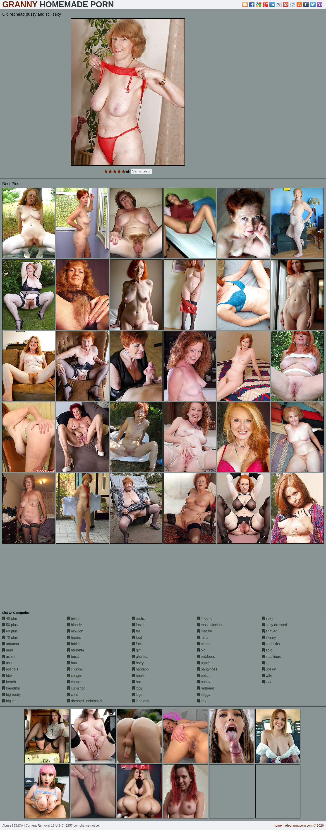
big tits (9, 701)
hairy (138, 663)
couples (75, 682)
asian (8, 656)
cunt (72, 695)
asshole (10, 669)
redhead (205, 688)
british (74, 644)
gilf (136, 650)
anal (7, 650)
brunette (75, 650)
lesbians (140, 701)
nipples (204, 644)
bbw (7, 676)
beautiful (11, 688)
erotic (138, 618)
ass (7, 663)
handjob (140, 669)
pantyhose (207, 669)
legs (137, 695)
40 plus (10, 618)
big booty (11, 695)
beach (9, 682)
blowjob (75, 631)
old (201, 650)
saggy (203, 695)
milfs (202, 637)
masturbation (209, 625)
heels (138, 676)
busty (73, 656)
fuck (137, 644)
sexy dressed (274, 625)
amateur (10, 644)
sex (201, 701)
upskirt (269, 669)
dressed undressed (84, 701)
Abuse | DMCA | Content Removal (26, 825)
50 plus (10, 625)
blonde (74, 625)
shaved (269, 631)
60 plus (10, 631)
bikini (73, 618)
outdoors (206, 656)
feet (137, 637)
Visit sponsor (141, 171)
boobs (74, 637)
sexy (267, 618)
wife (267, 676)
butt (72, 663)
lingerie (204, 618)
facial (138, 625)
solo (267, 650)
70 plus (10, 637)
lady (137, 688)
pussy (203, 682)
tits (266, 663)
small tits (271, 644)
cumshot (76, 688)
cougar (74, 676)
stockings (271, 656)
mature (204, 631)
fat (136, 631)
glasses (140, 656)
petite (203, 676)
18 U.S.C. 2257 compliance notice (75, 825)
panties (204, 663)
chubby (75, 669)
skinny (269, 637)
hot (136, 682)
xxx (266, 682)
